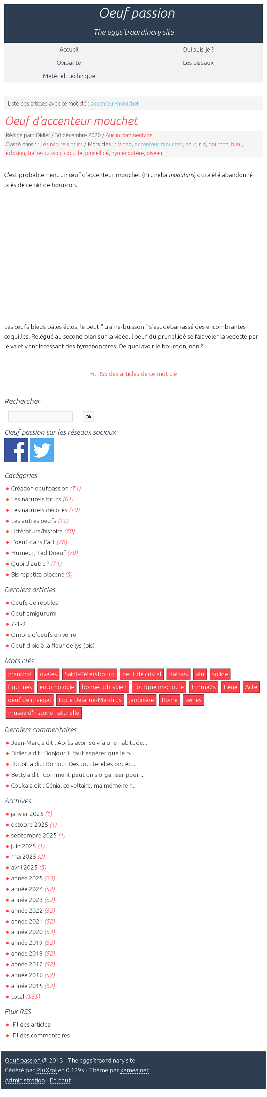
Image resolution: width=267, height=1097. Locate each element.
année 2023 (27, 899)
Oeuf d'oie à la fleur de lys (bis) (53, 645)
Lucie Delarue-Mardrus (90, 699)
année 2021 (27, 921)
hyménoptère (128, 153)
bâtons (178, 674)
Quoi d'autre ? (30, 563)
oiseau (154, 153)
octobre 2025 (29, 824)
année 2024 (27, 889)
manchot (20, 674)
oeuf (190, 144)
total (18, 996)
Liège (230, 686)
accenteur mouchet (159, 144)
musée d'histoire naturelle (43, 712)
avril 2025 (24, 867)
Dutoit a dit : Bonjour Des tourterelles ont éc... (73, 763)
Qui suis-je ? (198, 49)
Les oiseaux (198, 62)
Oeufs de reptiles (34, 602)
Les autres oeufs (33, 520)
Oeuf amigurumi (33, 613)
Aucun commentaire (129, 135)
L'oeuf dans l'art (33, 542)
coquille (73, 153)
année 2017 (27, 964)
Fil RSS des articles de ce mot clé (133, 373)
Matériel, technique (69, 75)
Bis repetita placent (37, 574)
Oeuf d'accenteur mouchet (71, 120)
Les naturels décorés (39, 510)
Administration (25, 1080)
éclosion (15, 153)
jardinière (141, 699)
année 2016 (27, 975)
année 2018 (27, 953)
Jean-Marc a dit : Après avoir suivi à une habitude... (79, 742)
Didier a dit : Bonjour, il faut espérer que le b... (72, 753)
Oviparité (69, 62)
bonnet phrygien (104, 686)
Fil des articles (30, 1024)
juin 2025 (23, 846)
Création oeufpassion (39, 488)
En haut (60, 1080)
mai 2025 (23, 856)
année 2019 (27, 942)
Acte (251, 686)
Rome (170, 699)
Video (125, 144)
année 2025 (27, 878)
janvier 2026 (27, 813)
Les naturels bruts (61, 144)
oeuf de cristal (141, 674)
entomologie (57, 686)
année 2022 (27, 910)
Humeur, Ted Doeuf (38, 552)
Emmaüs (204, 686)
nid (202, 144)
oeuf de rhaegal (29, 699)
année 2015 (27, 985)
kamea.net (134, 1070)
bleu (236, 144)
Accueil (69, 49)
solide (220, 674)
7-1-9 (18, 623)
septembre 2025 (34, 835)
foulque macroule (159, 686)
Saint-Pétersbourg (90, 674)
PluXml (46, 1070)
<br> (133, 254)
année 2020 (27, 931)
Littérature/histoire (37, 531)
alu (200, 674)
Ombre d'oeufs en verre (43, 634)
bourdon (218, 144)
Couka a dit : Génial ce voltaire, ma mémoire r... (73, 785)
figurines (20, 686)
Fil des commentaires (40, 1035)
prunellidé (97, 153)
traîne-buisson (44, 153)
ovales (48, 674)
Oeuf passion (136, 13)
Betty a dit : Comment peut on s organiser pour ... (78, 774)
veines (193, 699)
